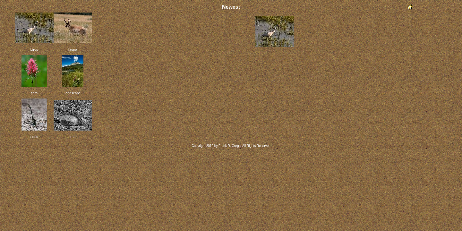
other (73, 137)
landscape (73, 93)
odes (34, 137)
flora (34, 93)
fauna (72, 49)
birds (34, 49)
